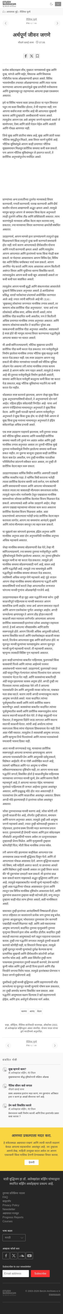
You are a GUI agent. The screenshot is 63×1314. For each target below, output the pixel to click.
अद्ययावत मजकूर (11, 1213)
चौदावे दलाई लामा (26, 42)
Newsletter (9, 1209)
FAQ (5, 1197)
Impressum (54, 1294)
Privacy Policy (11, 1205)
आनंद (32, 1011)
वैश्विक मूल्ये (31, 19)
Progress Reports (13, 1217)
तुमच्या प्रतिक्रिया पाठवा (14, 1193)
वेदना (39, 1011)
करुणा (24, 1011)
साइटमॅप (7, 1201)
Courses (8, 1221)
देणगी (31, 1162)
